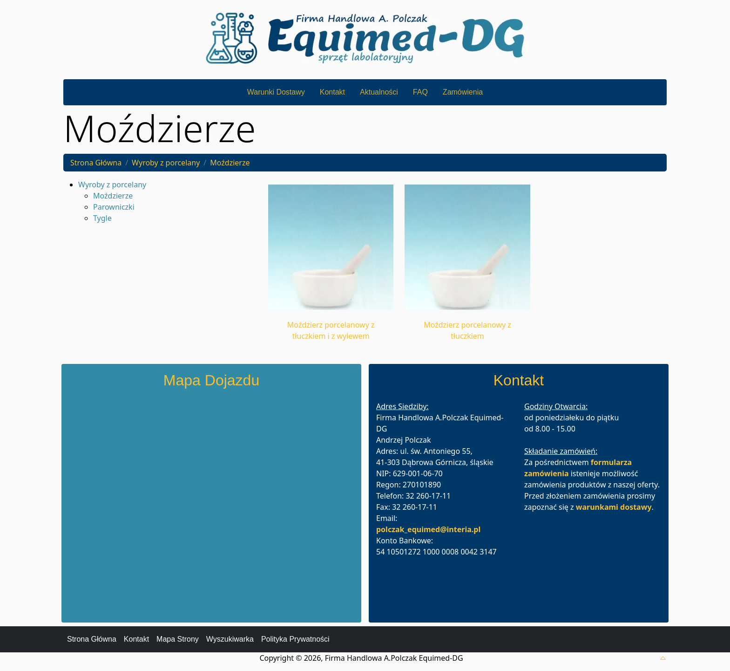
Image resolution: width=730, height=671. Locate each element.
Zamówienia (463, 92)
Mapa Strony (177, 639)
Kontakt (332, 92)
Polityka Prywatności (295, 639)
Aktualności (379, 92)
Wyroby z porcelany (166, 162)
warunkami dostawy (614, 507)
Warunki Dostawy (276, 92)
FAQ (420, 92)
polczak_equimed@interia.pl (428, 529)
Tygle (102, 218)
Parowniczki (114, 207)
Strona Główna (96, 162)
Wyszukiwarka (230, 639)
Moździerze (230, 162)
